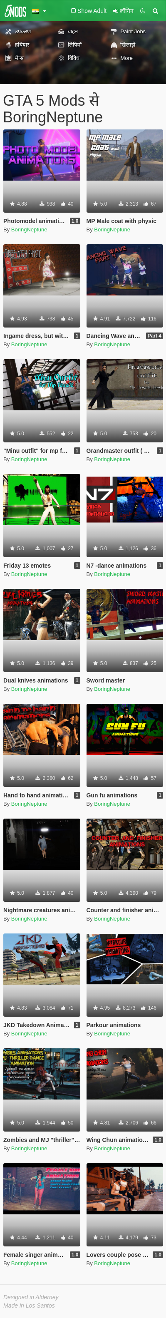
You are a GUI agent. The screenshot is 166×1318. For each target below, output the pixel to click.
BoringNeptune (29, 229)
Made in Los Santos (29, 1305)
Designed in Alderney (31, 1297)
